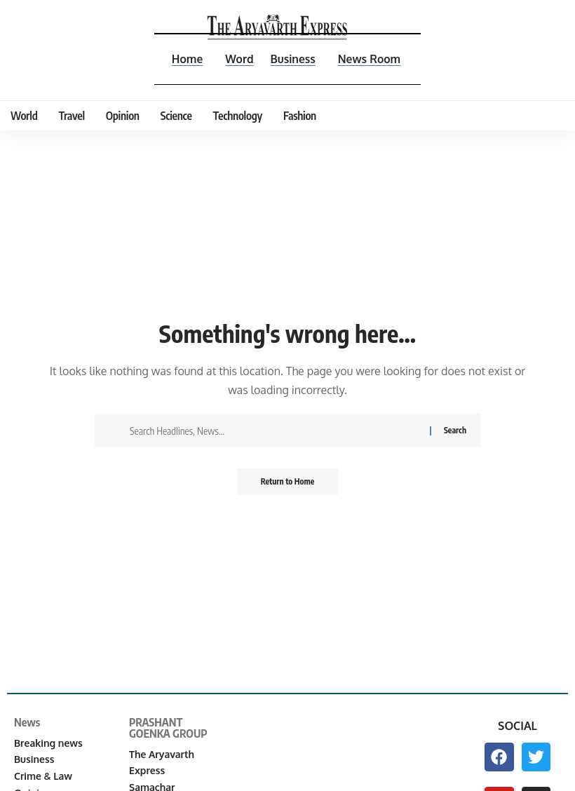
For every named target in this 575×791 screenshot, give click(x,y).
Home (185, 59)
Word (238, 59)
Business (293, 59)
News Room (370, 59)
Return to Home (288, 482)
